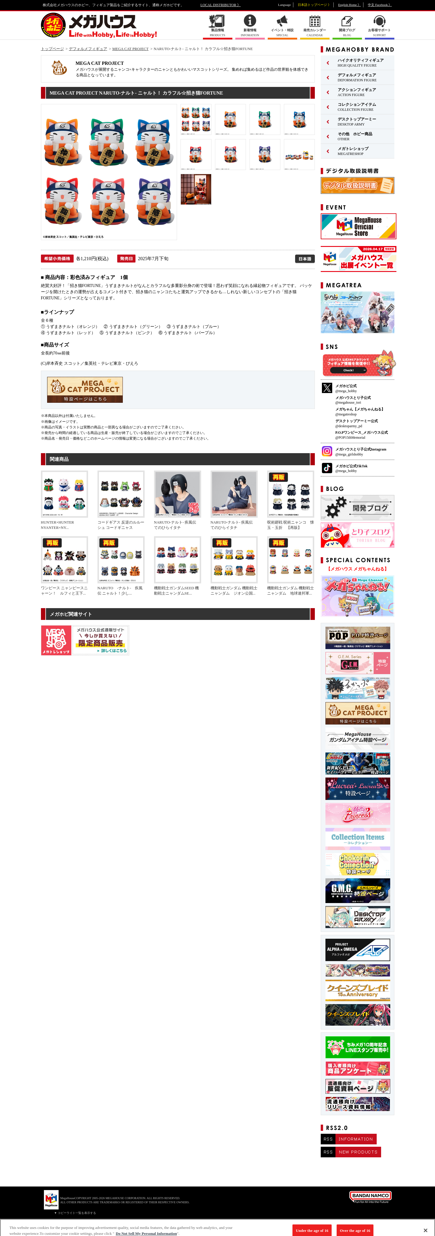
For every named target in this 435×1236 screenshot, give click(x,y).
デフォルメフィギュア (88, 49)
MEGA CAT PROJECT (130, 49)
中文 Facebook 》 (380, 4)
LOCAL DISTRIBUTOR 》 (221, 5)
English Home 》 (349, 4)
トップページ (52, 49)
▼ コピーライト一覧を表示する (75, 1212)
